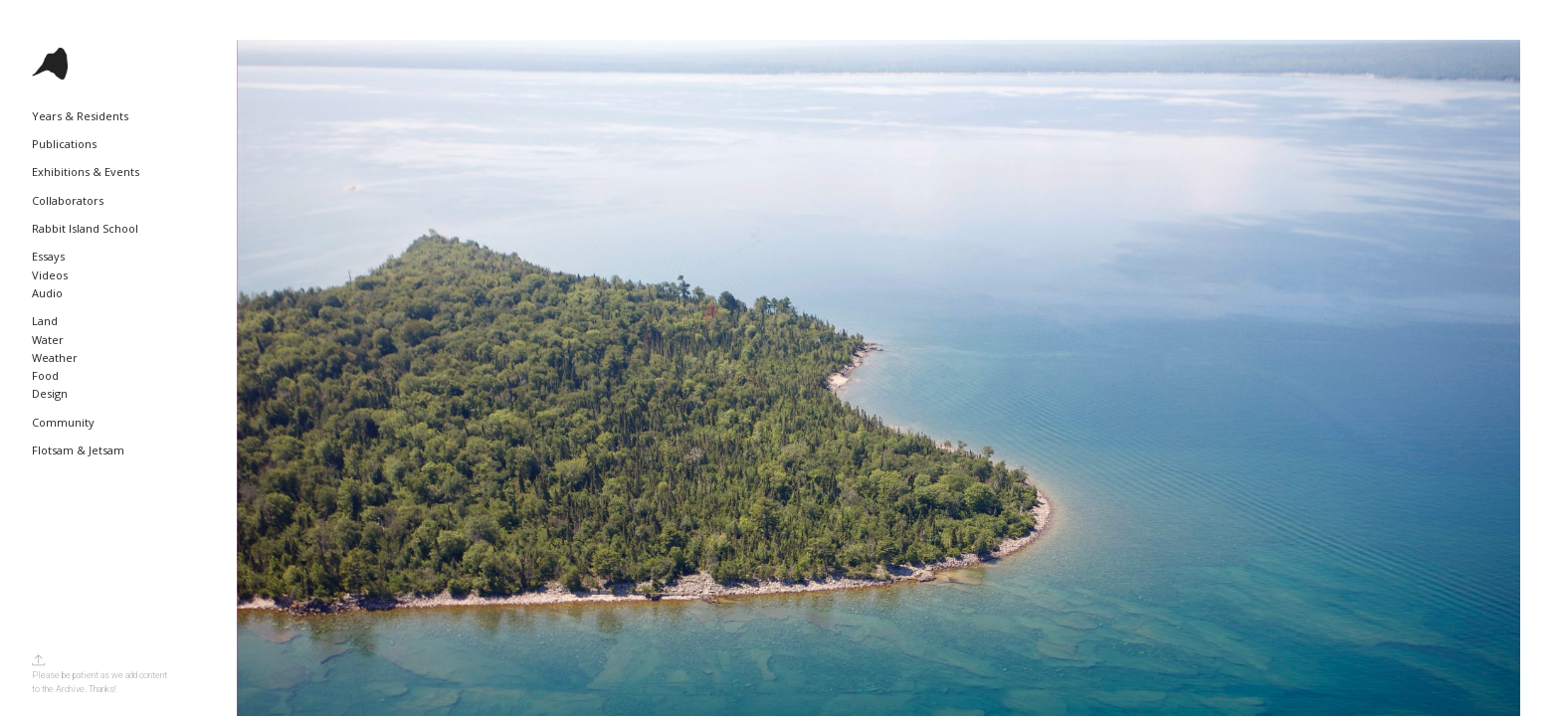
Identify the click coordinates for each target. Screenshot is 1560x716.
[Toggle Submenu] (174, 116)
